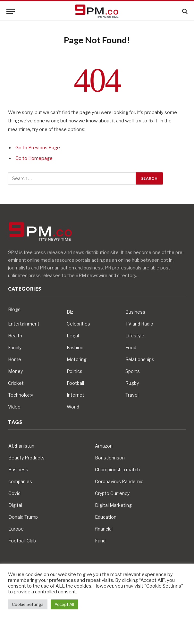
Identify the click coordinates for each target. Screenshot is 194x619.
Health (15, 335)
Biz (70, 312)
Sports (132, 371)
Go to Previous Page (37, 148)
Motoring (77, 359)
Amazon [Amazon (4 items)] (104, 446)
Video (14, 406)
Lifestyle (134, 335)
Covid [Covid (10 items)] (14, 493)
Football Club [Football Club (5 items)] (22, 540)
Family (14, 347)
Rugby (132, 383)
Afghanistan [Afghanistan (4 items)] (21, 446)
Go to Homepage (34, 158)
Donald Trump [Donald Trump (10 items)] (23, 517)
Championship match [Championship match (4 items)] (117, 469)
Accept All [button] (64, 604)
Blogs (14, 309)
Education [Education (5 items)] (105, 517)
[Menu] (10, 11)
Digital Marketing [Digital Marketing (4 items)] (113, 505)
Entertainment (23, 323)
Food (130, 347)
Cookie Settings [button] (28, 604)
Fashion (75, 347)
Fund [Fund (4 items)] (100, 540)
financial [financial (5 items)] (104, 529)
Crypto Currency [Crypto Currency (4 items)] (112, 493)
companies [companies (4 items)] (20, 481)
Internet (75, 395)
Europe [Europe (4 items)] (16, 529)
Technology (20, 395)
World (73, 406)
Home (14, 359)
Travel (132, 395)
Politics (74, 371)
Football (75, 383)
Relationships (139, 359)
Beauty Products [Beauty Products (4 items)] (26, 457)
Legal (73, 335)
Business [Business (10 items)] (18, 469)
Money (15, 371)
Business (135, 312)
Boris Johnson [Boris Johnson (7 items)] (110, 457)
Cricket (16, 383)
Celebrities (78, 323)
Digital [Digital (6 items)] (15, 505)
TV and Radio (139, 323)
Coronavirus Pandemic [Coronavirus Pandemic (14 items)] (119, 481)
